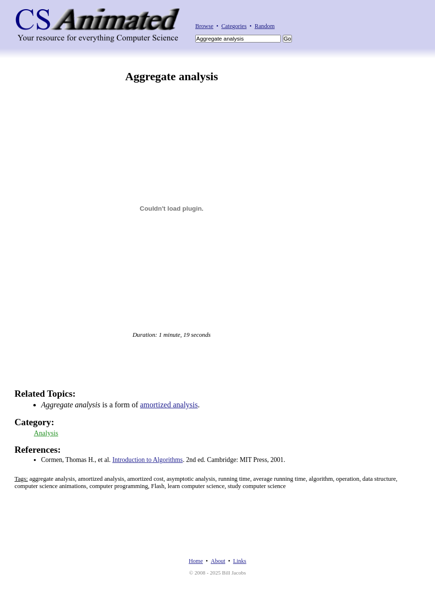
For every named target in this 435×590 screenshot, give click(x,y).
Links (239, 561)
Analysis (46, 433)
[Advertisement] (380, 215)
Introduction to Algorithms (147, 459)
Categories (233, 26)
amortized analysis (169, 405)
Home (195, 561)
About (218, 561)
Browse (204, 26)
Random (265, 26)
